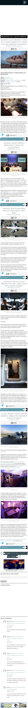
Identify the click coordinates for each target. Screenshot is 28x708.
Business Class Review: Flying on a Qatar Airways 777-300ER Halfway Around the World (14, 42)
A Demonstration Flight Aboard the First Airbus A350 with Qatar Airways (14, 284)
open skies (4, 181)
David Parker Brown (15, 46)
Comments (11, 135)
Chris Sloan (15, 419)
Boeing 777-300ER (8, 78)
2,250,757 (19, 570)
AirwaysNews (3, 451)
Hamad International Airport (10, 81)
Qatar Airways (7, 77)
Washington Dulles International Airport (14, 80)
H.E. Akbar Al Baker (13, 191)
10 (8, 556)
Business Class (6, 84)
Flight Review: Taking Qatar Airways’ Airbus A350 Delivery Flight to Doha (14, 416)
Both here (21, 181)
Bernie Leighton (14, 149)
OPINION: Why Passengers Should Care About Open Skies (14, 211)
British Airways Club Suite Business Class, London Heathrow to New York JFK (16, 623)
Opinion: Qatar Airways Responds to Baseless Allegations (14, 145)
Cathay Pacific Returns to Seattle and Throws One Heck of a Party (15, 638)
